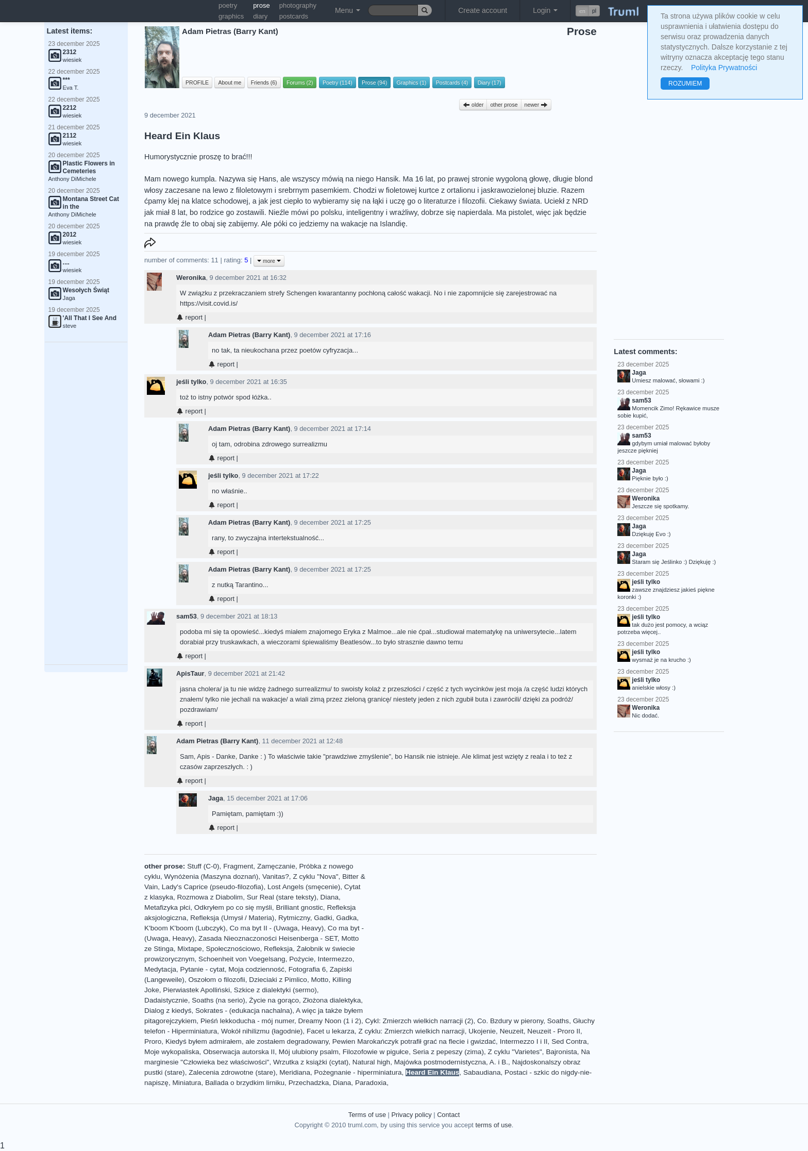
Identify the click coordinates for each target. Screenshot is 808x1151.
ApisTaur (190, 673)
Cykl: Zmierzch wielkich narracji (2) (419, 1021)
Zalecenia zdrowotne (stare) (232, 1072)
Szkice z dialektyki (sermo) (275, 990)
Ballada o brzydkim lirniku (244, 1083)
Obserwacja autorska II (239, 1052)
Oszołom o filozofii (216, 979)
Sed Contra (569, 1041)
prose (261, 5)
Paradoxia (370, 1083)
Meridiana (294, 1072)
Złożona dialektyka (332, 1000)
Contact (448, 1115)
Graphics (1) (412, 82)
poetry (227, 5)
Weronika (191, 277)
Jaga (215, 798)
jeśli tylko (191, 382)
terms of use (493, 1125)
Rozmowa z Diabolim (210, 897)
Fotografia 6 (307, 969)
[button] (588, 10)
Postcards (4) (452, 82)
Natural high (371, 1062)
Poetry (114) (337, 82)
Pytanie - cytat (202, 969)
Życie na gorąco (274, 1000)
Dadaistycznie (166, 1000)
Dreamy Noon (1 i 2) (329, 1021)
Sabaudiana (482, 1072)
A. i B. (499, 1062)
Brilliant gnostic (299, 907)
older (473, 104)
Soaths (558, 1021)
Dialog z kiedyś (167, 1010)
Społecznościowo (233, 949)
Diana (330, 897)
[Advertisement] (86, 503)
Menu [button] (347, 10)
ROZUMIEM (685, 83)
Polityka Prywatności (724, 67)
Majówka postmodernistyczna (440, 1062)
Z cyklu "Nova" (315, 876)
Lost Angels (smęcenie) (303, 887)
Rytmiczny (294, 918)
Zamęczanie (276, 866)
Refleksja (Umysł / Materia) (232, 918)
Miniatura (186, 1083)
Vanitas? (275, 876)
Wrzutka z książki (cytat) (310, 1062)
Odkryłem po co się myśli (233, 907)
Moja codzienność (256, 969)
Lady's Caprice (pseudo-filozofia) (213, 887)
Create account (482, 10)
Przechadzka (309, 1083)
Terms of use (367, 1115)
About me (229, 82)
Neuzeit (512, 1031)
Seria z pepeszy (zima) (448, 1052)
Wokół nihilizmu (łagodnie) (261, 1031)
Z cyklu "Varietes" (515, 1052)
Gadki (323, 918)
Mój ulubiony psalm (309, 1052)
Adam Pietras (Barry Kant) (249, 335)
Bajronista (561, 1052)
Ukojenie (482, 1031)
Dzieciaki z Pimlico (278, 979)
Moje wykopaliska (171, 1052)
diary (260, 16)
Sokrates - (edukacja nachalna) (243, 1010)
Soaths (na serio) (218, 1000)
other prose (503, 105)
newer (536, 104)
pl (594, 11)
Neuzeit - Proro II (553, 1031)
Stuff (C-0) (203, 866)
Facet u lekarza (331, 1031)
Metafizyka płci (167, 907)
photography (297, 5)
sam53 (186, 616)
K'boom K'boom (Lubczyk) (185, 928)
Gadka (346, 918)
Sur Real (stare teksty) (281, 897)
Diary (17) (489, 82)
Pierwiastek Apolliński (196, 990)
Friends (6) (264, 82)
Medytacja (160, 969)
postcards (293, 16)
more (269, 261)
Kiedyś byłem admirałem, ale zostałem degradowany (246, 1041)
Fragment (238, 866)
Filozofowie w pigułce (376, 1052)
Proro (152, 1041)
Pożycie (301, 959)
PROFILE (197, 82)
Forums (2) (300, 82)
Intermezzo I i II (524, 1041)
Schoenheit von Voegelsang (241, 959)
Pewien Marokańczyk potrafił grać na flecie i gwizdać (414, 1041)
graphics (231, 16)
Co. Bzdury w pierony (510, 1021)
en (582, 11)
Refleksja (278, 949)
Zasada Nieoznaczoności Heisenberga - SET (268, 938)
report (189, 317)
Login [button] (545, 10)
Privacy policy (411, 1115)
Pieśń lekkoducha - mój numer (247, 1021)
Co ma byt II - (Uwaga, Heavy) (276, 928)
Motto (319, 979)
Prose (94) (374, 82)
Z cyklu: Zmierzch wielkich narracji (411, 1031)
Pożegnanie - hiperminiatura (358, 1072)
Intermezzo (334, 959)
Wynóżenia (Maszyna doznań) (211, 876)
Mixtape (189, 949)
